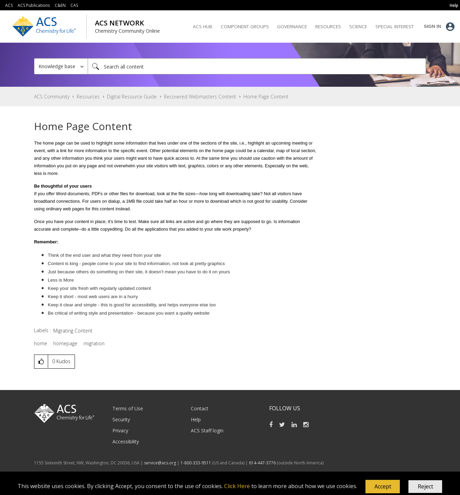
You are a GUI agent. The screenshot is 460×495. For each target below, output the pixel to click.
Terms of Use (127, 408)
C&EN (60, 5)
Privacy (120, 430)
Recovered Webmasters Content (200, 96)
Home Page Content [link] (265, 96)
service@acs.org (160, 463)
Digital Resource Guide (132, 96)
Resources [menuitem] (328, 26)
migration (94, 343)
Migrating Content (72, 330)
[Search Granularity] (61, 66)
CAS (74, 5)
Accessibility (125, 441)
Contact (199, 408)
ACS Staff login (207, 430)
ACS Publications (34, 5)
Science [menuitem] (358, 26)
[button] (382, 487)
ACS (9, 5)
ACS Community (51, 96)
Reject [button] (425, 486)
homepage (65, 343)
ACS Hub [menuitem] (202, 26)
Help (196, 419)
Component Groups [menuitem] (245, 26)
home (40, 343)
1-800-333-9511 (195, 463)
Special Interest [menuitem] (394, 26)
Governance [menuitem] (292, 26)
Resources (88, 96)
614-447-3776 (263, 463)
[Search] (257, 66)
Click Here (237, 486)
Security (121, 419)
